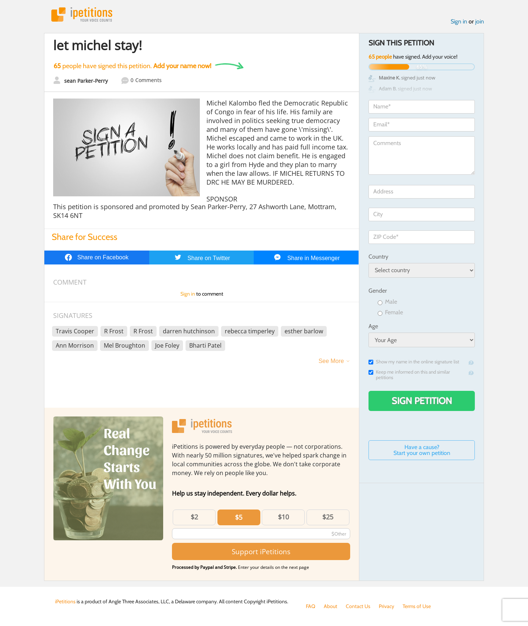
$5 (238, 517)
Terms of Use (417, 606)
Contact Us (358, 606)
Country (378, 256)
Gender (377, 290)
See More (331, 361)
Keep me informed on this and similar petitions (409, 374)
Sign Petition (422, 400)
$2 (194, 516)
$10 (283, 516)
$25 (327, 516)
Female (390, 313)
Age (373, 326)
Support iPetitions (261, 551)
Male (387, 302)
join (479, 21)
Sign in (459, 21)
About (330, 606)
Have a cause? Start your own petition (421, 450)
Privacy (386, 606)
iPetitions (81, 14)
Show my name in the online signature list (413, 361)
